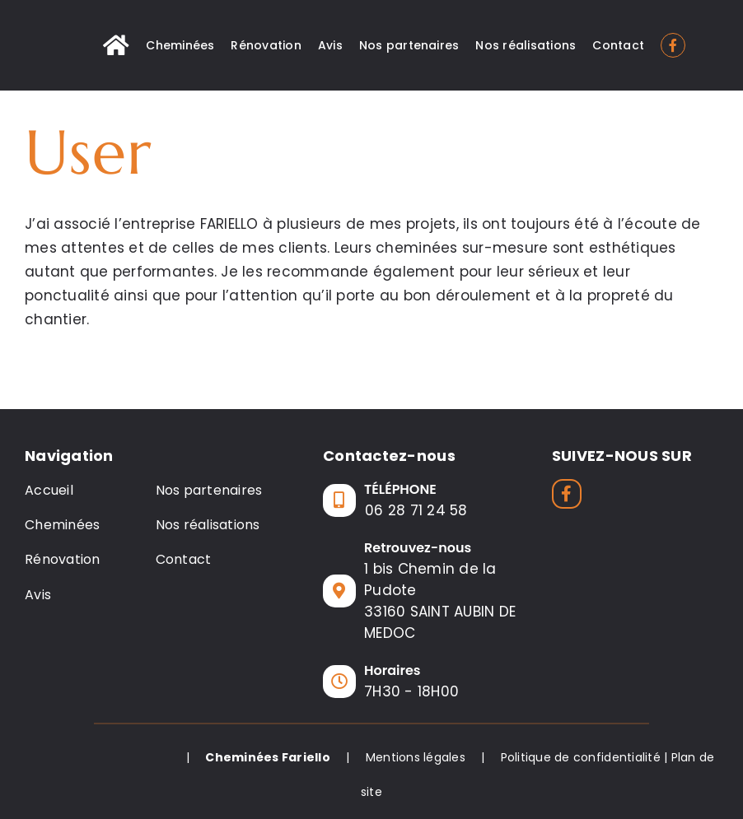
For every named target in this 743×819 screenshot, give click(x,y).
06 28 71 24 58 (416, 510)
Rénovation (62, 559)
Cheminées (62, 524)
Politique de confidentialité (581, 757)
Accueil (49, 490)
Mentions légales (415, 757)
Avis (38, 594)
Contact (184, 559)
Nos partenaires (209, 490)
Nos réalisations (208, 524)
